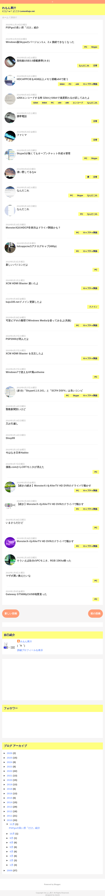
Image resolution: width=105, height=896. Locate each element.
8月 (12, 842)
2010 (10, 820)
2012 (10, 811)
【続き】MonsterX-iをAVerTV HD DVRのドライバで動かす (50, 504)
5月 (12, 847)
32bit (35, 103)
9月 (12, 838)
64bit (62, 84)
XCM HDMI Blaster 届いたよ (22, 283)
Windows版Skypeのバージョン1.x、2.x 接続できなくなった (40, 42)
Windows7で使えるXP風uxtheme (25, 372)
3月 (12, 856)
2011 (10, 815)
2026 (10, 753)
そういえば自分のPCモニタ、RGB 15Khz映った (44, 560)
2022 (10, 771)
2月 (12, 860)
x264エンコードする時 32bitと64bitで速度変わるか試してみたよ (53, 98)
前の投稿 (95, 613)
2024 (10, 762)
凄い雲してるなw (26, 172)
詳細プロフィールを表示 (30, 650)
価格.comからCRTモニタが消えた (25, 467)
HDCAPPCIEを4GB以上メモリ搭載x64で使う (42, 79)
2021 (10, 775)
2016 (10, 793)
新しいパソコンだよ (17, 264)
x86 (67, 103)
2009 (10, 870)
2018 (10, 789)
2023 (10, 766)
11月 (12, 824)
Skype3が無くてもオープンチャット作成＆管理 (43, 153)
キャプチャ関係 (90, 84)
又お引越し (12, 423)
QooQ (57, 895)
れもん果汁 (9, 7)
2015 (10, 798)
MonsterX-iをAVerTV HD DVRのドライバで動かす (45, 541)
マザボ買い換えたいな (18, 575)
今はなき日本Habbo (17, 452)
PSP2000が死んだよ (17, 339)
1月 (12, 865)
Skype (94, 47)
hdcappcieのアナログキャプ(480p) (37, 246)
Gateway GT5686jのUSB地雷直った (26, 594)
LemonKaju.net (27, 11)
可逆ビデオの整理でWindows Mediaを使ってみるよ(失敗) (38, 320)
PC (85, 47)
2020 (10, 780)
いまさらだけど (14, 522)
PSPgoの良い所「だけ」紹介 (22, 27)
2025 (10, 757)
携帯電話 (22, 116)
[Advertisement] (22, 679)
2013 (10, 806)
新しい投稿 (11, 613)
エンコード (78, 103)
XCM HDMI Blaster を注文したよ (24, 353)
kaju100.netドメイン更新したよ (24, 302)
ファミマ (22, 135)
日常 (95, 65)
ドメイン (93, 307)
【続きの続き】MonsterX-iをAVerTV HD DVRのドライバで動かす (54, 485)
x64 (77, 84)
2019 (10, 784)
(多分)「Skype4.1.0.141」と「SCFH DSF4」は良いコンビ (50, 390)
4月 (12, 851)
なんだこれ (84, 65)
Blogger (57, 884)
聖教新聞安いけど (16, 409)
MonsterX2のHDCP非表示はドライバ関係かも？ (33, 227)
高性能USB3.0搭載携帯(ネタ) (33, 60)
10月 (12, 833)
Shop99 (10, 438)
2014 (10, 802)
